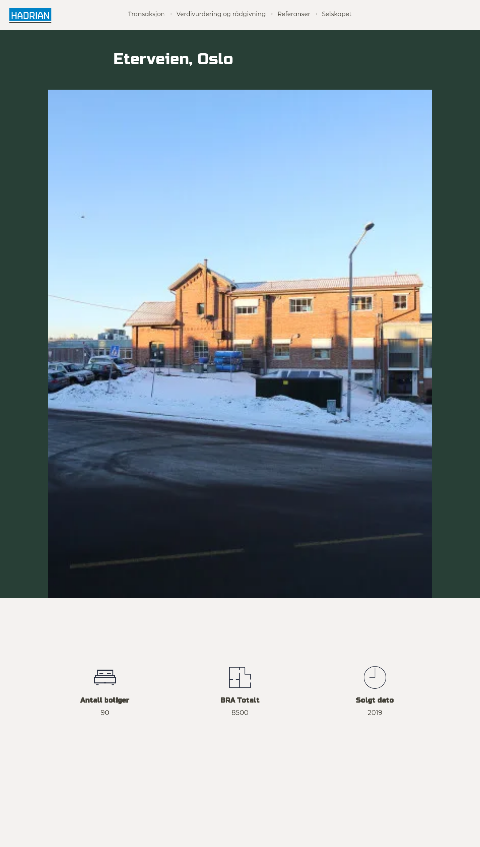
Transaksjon (146, 14)
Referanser (294, 14)
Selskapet (336, 14)
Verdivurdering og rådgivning (221, 14)
